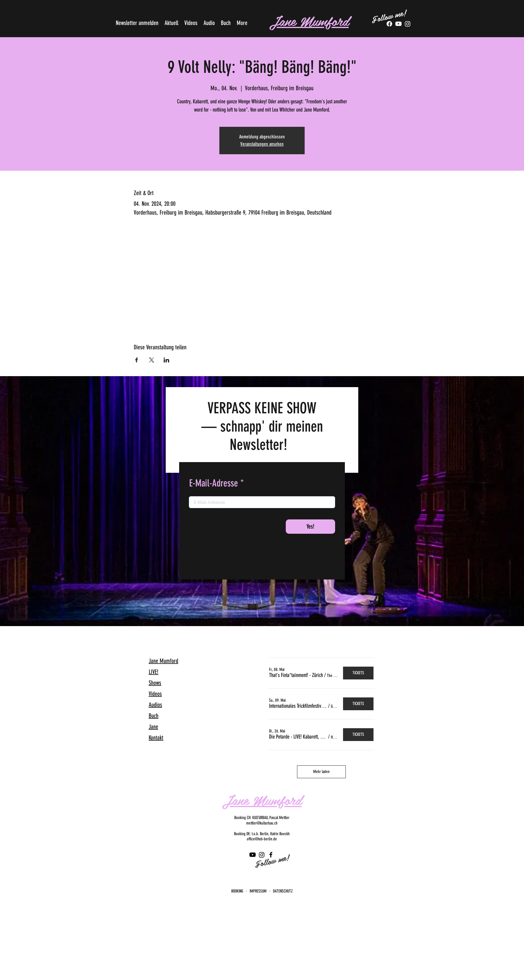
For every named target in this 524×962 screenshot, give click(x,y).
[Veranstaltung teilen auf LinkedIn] (166, 360)
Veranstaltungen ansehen (262, 144)
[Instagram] (261, 854)
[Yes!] (310, 526)
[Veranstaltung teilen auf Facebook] (137, 360)
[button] (296, 675)
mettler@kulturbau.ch (262, 823)
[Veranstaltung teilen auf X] (151, 360)
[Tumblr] (407, 23)
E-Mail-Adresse (213, 483)
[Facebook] (389, 23)
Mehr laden (321, 771)
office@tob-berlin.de (262, 839)
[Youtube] (398, 23)
